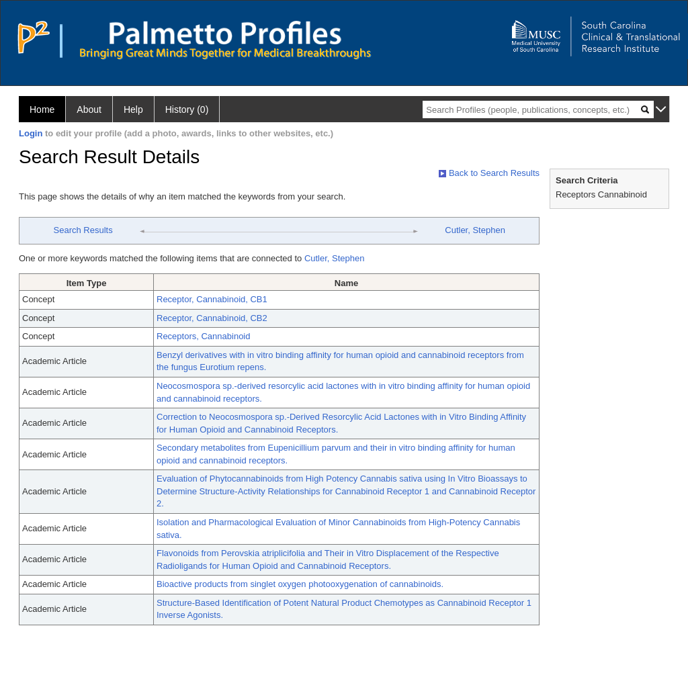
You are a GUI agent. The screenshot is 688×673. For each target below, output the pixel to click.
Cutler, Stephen (475, 230)
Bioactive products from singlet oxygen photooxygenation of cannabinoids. (300, 584)
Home (42, 109)
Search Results (83, 230)
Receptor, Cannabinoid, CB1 (212, 299)
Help (133, 109)
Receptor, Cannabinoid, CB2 (212, 318)
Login (30, 133)
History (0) (187, 109)
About (89, 109)
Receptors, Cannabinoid (203, 336)
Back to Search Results (489, 173)
